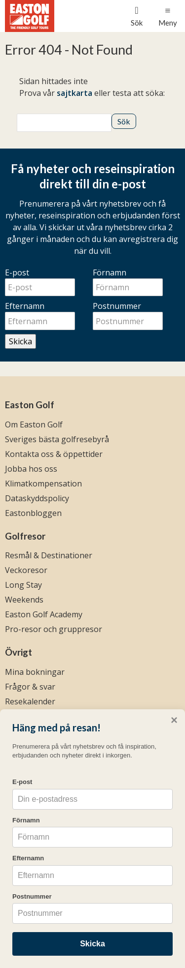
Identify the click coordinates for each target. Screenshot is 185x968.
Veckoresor (26, 570)
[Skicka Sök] (123, 121)
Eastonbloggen (33, 513)
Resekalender (30, 701)
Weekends (24, 599)
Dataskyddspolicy (37, 498)
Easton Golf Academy (43, 614)
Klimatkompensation (43, 483)
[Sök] (64, 123)
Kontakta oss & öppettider (54, 454)
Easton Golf (29, 404)
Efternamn (24, 306)
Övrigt (18, 652)
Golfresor (25, 536)
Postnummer (117, 306)
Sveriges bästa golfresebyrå (57, 439)
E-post (17, 272)
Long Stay (23, 584)
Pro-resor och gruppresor (53, 629)
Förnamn (109, 272)
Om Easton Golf (34, 424)
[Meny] (167, 16)
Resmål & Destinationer (48, 555)
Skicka (20, 341)
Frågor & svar (30, 686)
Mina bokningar (35, 671)
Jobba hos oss (31, 468)
